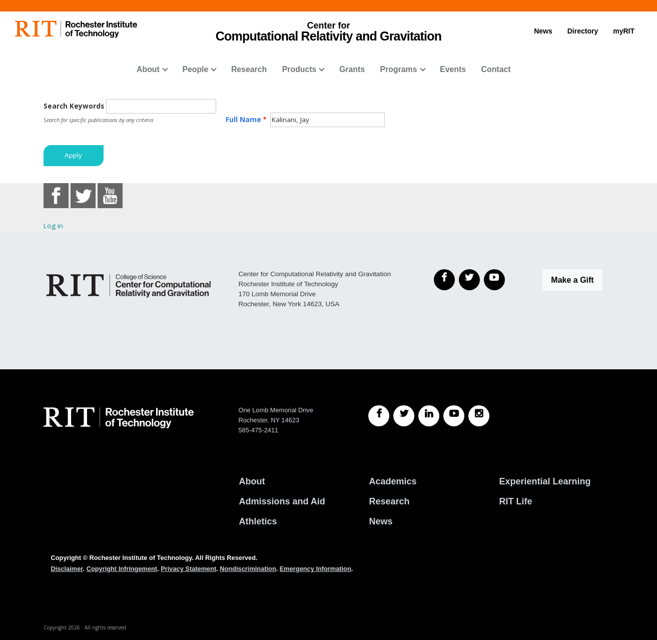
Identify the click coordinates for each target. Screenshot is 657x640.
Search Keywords (74, 106)
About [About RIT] (252, 481)
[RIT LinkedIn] (428, 415)
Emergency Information (315, 568)
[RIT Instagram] (478, 415)
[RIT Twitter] (403, 415)
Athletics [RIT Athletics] (258, 521)
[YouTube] (494, 279)
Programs (398, 69)
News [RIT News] (380, 521)
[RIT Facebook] (378, 415)
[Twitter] (469, 279)
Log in (53, 225)
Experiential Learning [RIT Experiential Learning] (544, 481)
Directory (582, 31)
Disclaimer (67, 568)
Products (299, 69)
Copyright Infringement (122, 568)
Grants (352, 69)
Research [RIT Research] (389, 501)
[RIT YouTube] (453, 415)
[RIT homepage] (76, 29)
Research (249, 69)
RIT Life (515, 501)
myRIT (623, 31)
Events (453, 69)
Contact (496, 69)
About (148, 69)
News (543, 31)
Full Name (243, 119)
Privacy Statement (188, 568)
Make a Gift (572, 280)
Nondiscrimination (248, 568)
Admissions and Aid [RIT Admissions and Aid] (282, 501)
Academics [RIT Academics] (392, 481)
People (195, 69)
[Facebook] (444, 279)
